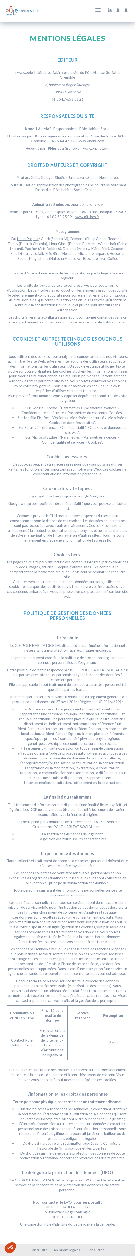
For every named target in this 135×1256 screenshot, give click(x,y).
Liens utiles (95, 1250)
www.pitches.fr (87, 216)
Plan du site (38, 1250)
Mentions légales (67, 1250)
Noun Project (28, 238)
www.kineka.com (91, 141)
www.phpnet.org (96, 148)
